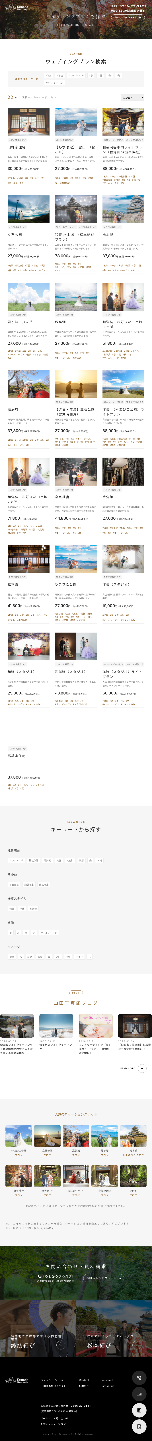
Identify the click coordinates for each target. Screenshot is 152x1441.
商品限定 (44, 884)
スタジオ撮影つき (17, 139)
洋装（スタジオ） (117, 584)
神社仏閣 (33, 860)
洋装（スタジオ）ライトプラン (122, 674)
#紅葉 (105, 176)
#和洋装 (106, 354)
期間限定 (29, 884)
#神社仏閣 (122, 176)
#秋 (109, 75)
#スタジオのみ (76, 75)
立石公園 (15, 234)
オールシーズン (49, 932)
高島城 (13, 409)
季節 (11, 922)
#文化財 (11, 177)
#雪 (84, 177)
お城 (99, 860)
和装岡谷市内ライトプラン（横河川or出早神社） (122, 149)
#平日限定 (90, 441)
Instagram (108, 1386)
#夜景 (72, 441)
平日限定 (14, 884)
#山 (56, 182)
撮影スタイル (17, 898)
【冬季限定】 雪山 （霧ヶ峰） (75, 149)
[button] (133, 1069)
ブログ (18, 1156)
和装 (11, 908)
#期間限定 (65, 182)
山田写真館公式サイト (53, 1386)
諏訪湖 (62, 321)
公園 (58, 860)
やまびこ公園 (66, 584)
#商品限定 (107, 179)
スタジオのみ (16, 860)
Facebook (108, 1380)
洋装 (22, 908)
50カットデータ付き (66, 227)
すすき (79, 956)
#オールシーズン (54, 82)
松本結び (128, 1156)
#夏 (100, 75)
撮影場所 (14, 850)
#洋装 (49, 75)
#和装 (60, 75)
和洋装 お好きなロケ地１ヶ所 (122, 324)
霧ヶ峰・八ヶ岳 (20, 321)
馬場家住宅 (17, 755)
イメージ (14, 946)
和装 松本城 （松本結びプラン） (74, 237)
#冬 (118, 75)
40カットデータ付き (113, 139)
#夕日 (65, 441)
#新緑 (113, 176)
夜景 (68, 956)
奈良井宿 (64, 496)
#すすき (37, 354)
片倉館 (107, 496)
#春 (91, 75)
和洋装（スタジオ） (71, 671)
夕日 (58, 956)
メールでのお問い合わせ (54, 1418)
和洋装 (33, 908)
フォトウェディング (52, 1380)
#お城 (58, 270)
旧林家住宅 (17, 147)
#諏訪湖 (19, 265)
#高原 (90, 177)
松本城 (107, 234)
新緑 (40, 956)
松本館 (13, 584)
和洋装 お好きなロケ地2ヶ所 (28, 499)
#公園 (132, 176)
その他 (12, 874)
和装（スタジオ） (22, 671)
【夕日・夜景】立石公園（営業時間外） (75, 411)
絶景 (11, 956)
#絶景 (78, 177)
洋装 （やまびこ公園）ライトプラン (123, 411)
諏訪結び (84, 1380)
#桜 (122, 182)
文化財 (70, 860)
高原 (81, 860)
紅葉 (29, 956)
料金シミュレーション (53, 1423)
